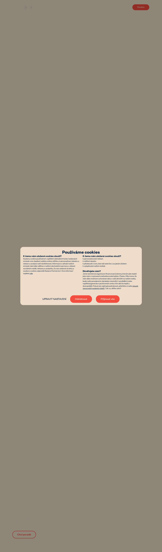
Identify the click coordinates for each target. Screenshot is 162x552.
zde (31, 273)
